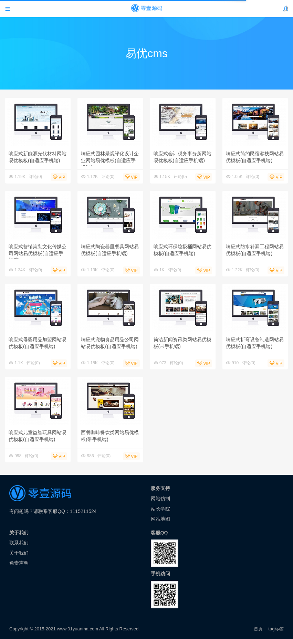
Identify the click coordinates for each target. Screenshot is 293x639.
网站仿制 (160, 498)
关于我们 (19, 553)
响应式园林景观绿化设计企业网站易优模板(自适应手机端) (110, 160)
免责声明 (19, 563)
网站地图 (160, 519)
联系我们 (19, 542)
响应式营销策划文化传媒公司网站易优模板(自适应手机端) (37, 253)
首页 (258, 628)
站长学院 (160, 509)
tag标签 (276, 628)
